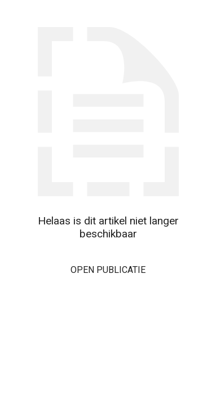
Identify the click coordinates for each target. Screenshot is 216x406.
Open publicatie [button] (108, 269)
